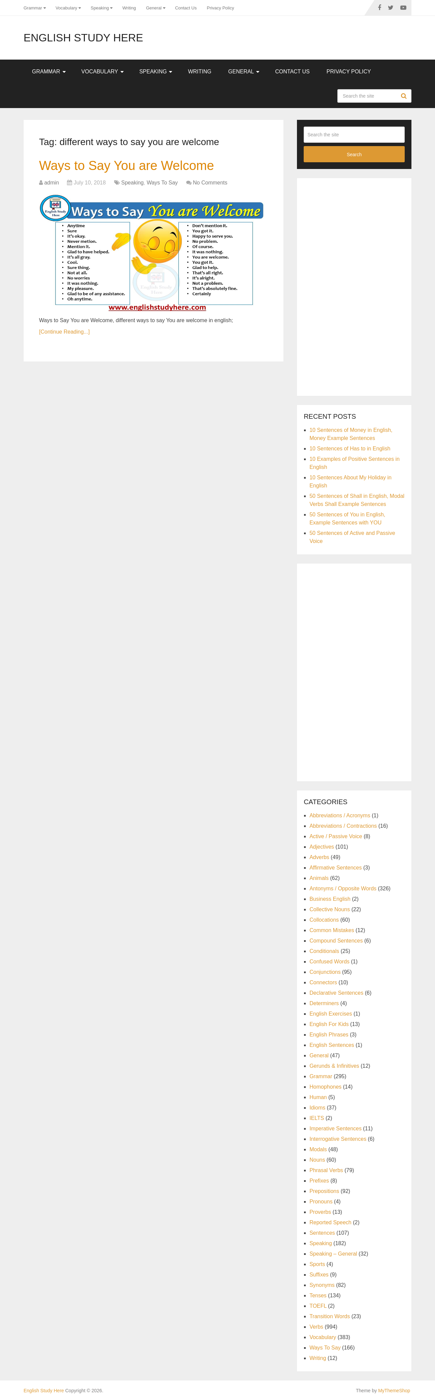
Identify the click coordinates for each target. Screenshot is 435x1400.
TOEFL (318, 1306)
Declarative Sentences (336, 993)
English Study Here (83, 37)
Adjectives (321, 847)
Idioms (317, 1108)
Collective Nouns (329, 909)
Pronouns (321, 1201)
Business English (329, 899)
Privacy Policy (220, 7)
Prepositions (324, 1191)
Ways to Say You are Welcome (126, 166)
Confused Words (329, 961)
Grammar (33, 7)
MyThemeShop (394, 1390)
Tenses (318, 1295)
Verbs (316, 1327)
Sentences (322, 1233)
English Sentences (331, 1045)
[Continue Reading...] (64, 332)
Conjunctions (325, 972)
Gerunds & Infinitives (334, 1066)
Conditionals (324, 951)
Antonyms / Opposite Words (342, 888)
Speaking (100, 7)
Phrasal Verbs (326, 1170)
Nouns (317, 1160)
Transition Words (329, 1316)
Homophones (325, 1087)
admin (51, 182)
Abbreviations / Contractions (343, 826)
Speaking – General (333, 1254)
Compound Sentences (336, 941)
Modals (318, 1149)
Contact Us (186, 7)
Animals (319, 878)
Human (318, 1097)
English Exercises (330, 1014)
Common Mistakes (331, 930)
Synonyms (322, 1285)
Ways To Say (162, 182)
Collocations (324, 920)
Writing (129, 7)
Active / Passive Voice (335, 836)
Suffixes (319, 1274)
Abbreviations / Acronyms (339, 815)
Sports (317, 1264)
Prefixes (319, 1181)
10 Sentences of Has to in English (349, 448)
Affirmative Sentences (335, 867)
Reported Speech (330, 1222)
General (154, 7)
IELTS (316, 1118)
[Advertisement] (354, 286)
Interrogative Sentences (337, 1139)
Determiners (324, 1003)
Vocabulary (66, 7)
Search (404, 96)
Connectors (323, 982)
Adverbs (319, 857)
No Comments (210, 182)
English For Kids (329, 1024)
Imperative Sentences (335, 1128)
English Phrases (328, 1034)
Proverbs (320, 1212)
